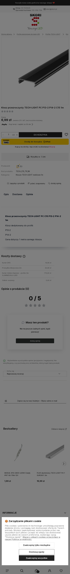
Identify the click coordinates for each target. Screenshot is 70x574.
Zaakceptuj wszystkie (36, 558)
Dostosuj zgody (36, 552)
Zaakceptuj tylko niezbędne (36, 545)
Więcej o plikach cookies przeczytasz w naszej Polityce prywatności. (32, 538)
